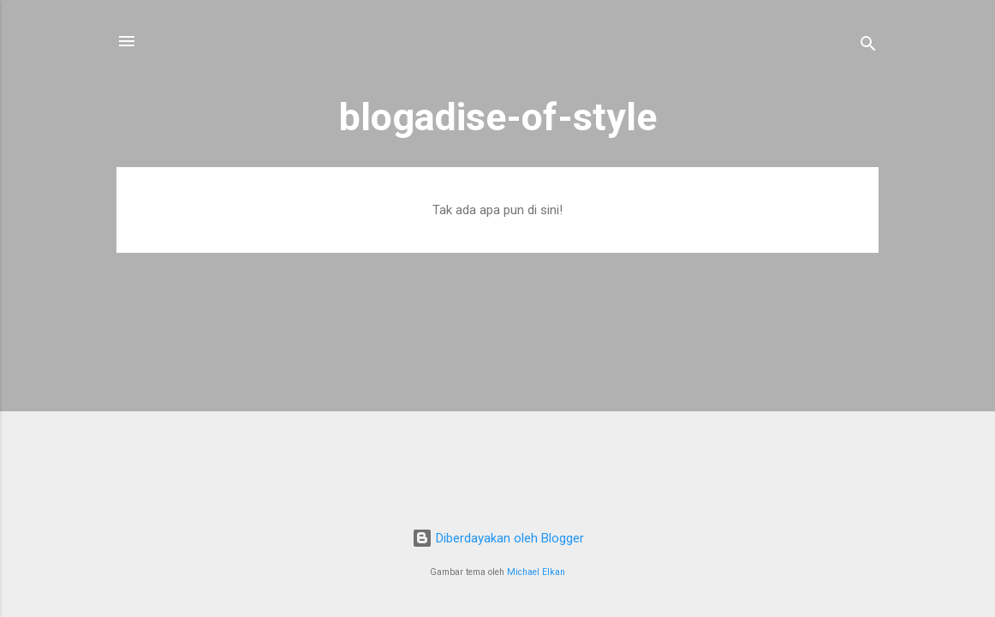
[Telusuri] (868, 47)
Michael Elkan (536, 572)
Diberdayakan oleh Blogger (498, 538)
